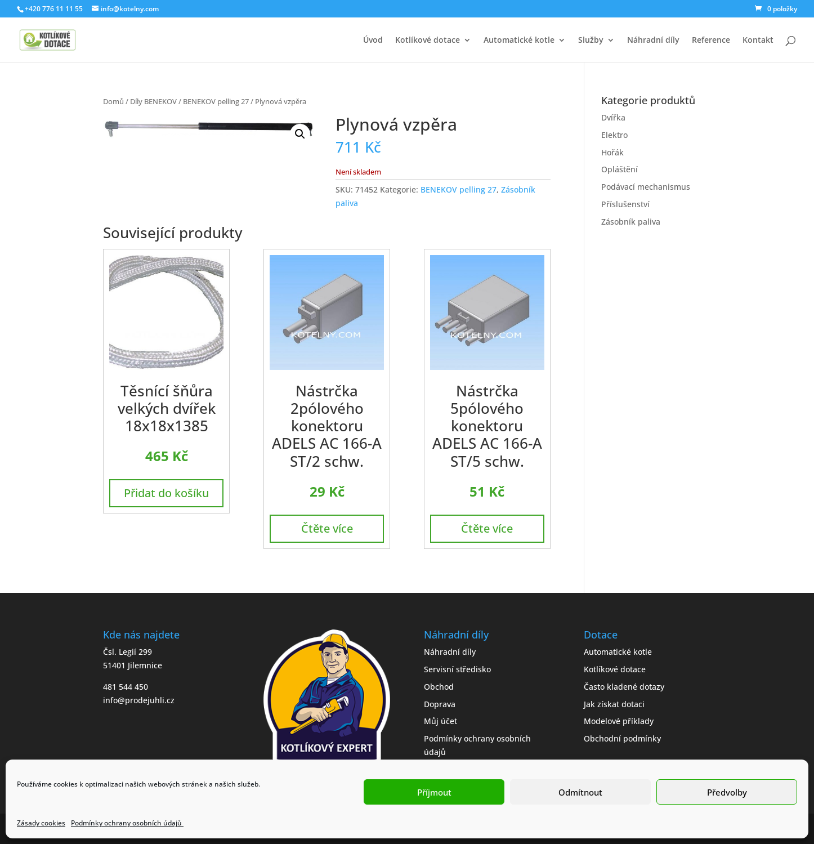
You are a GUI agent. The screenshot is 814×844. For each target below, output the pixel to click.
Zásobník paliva (630, 221)
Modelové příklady (619, 721)
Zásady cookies (41, 823)
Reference (711, 40)
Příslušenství (625, 204)
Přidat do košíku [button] (166, 493)
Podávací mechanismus (645, 186)
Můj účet (440, 721)
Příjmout (434, 792)
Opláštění (619, 169)
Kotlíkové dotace (427, 40)
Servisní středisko (457, 669)
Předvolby (727, 792)
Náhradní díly (653, 40)
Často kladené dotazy (624, 686)
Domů (113, 101)
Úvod (373, 40)
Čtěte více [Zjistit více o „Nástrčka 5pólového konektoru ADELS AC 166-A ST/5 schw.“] (487, 528)
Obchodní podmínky (622, 738)
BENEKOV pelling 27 (216, 101)
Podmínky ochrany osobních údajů (127, 823)
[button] (300, 134)
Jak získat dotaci (614, 704)
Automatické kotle (519, 40)
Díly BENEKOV (153, 101)
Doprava (439, 704)
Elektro (614, 134)
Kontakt (758, 40)
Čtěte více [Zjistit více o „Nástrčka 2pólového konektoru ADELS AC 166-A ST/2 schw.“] (327, 528)
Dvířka (613, 117)
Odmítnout (580, 792)
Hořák (612, 152)
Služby (590, 40)
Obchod (439, 686)
